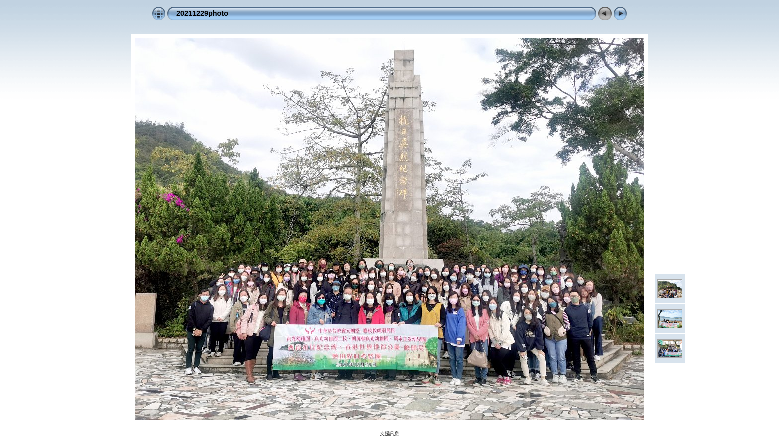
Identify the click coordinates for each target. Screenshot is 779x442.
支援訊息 (389, 433)
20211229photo (202, 13)
